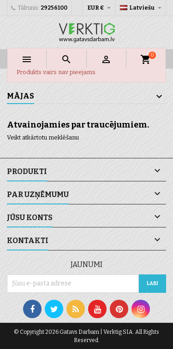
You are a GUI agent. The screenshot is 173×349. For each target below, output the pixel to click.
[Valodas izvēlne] (142, 8)
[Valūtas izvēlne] (100, 8)
